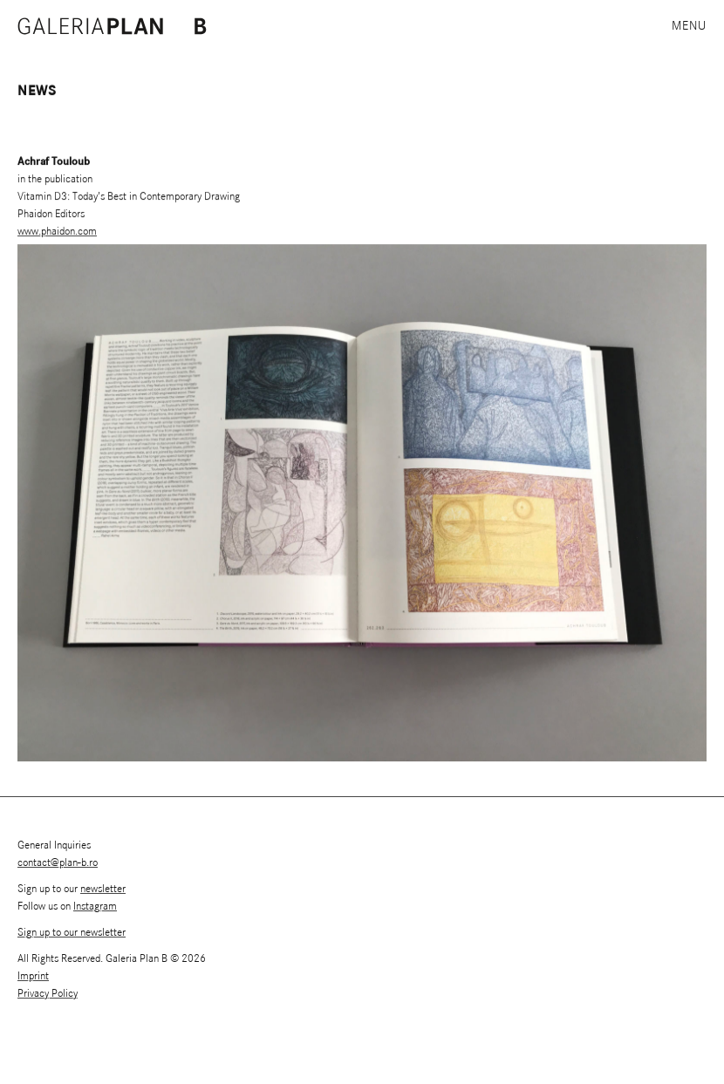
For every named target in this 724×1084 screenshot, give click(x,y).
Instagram (95, 906)
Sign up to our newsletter (71, 932)
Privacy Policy (47, 993)
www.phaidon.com (57, 232)
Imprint (33, 976)
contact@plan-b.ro (57, 863)
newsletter (103, 889)
